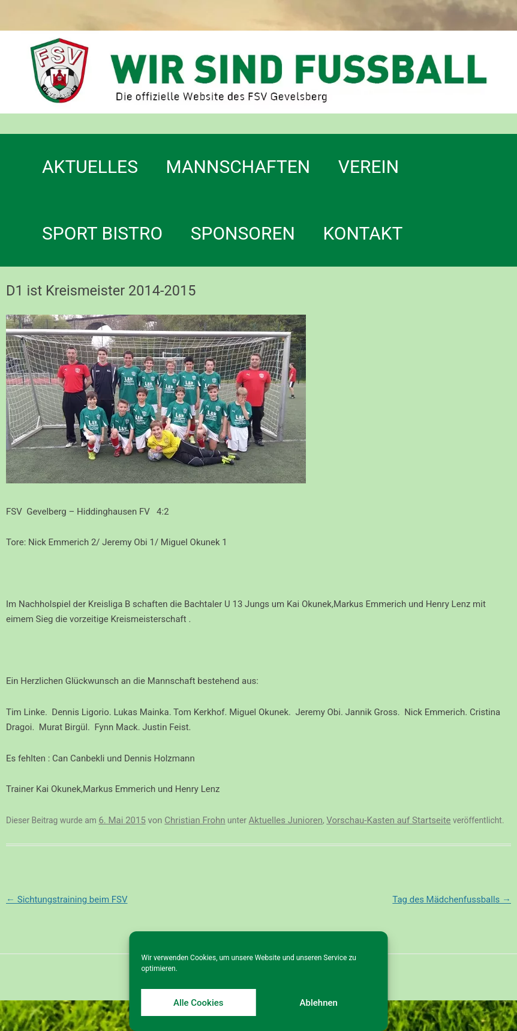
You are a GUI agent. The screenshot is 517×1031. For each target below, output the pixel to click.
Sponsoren (243, 233)
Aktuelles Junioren (286, 820)
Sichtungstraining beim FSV (67, 899)
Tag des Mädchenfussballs (451, 899)
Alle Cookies (198, 1002)
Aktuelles (90, 166)
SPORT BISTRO (102, 233)
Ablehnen (319, 1002)
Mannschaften (238, 166)
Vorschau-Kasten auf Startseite (388, 820)
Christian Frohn (194, 820)
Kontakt (362, 233)
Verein (368, 166)
